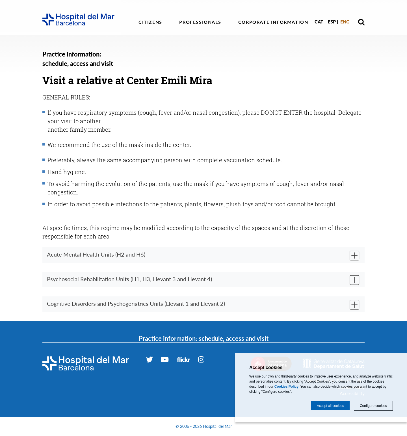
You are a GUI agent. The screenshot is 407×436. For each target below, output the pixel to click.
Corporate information (273, 22)
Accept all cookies (330, 406)
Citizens (150, 22)
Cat (319, 21)
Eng (345, 21)
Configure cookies (373, 406)
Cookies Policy (286, 387)
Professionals (200, 22)
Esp (332, 21)
